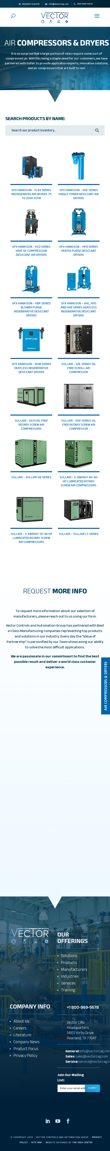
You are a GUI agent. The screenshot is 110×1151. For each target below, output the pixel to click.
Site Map (36, 1142)
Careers (19, 1028)
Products (69, 963)
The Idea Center (82, 1142)
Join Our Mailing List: (70, 1077)
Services (68, 983)
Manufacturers (74, 969)
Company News (26, 1042)
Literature (22, 1035)
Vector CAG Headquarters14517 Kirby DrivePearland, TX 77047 (81, 1030)
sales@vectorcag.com (92, 1056)
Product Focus (25, 1049)
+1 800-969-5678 (83, 1007)
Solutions (69, 956)
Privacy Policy (25, 1056)
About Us (21, 1021)
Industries (70, 976)
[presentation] (79, 1095)
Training (68, 990)
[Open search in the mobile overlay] (54, 130)
